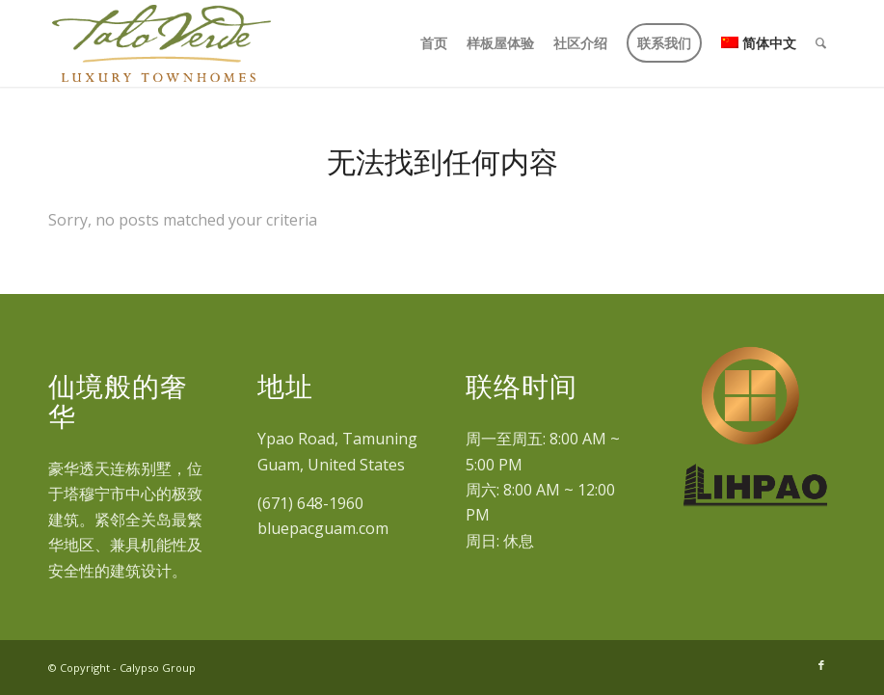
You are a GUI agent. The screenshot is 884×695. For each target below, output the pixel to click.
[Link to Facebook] (821, 665)
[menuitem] (434, 43)
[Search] (821, 43)
